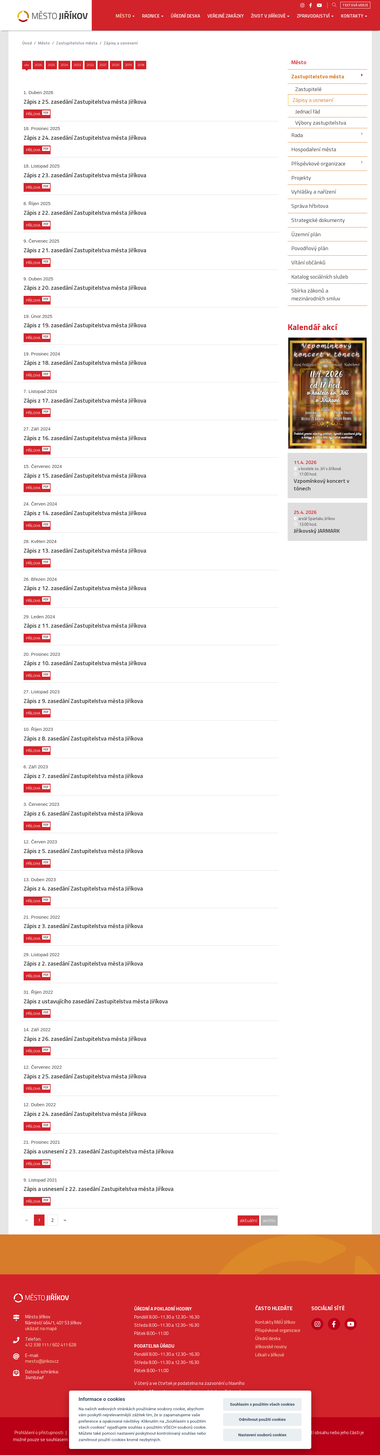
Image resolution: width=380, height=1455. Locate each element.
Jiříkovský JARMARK (317, 531)
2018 (140, 65)
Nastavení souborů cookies (262, 1435)
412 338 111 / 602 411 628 (50, 1344)
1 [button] (323, 441)
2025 (51, 65)
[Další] (65, 1220)
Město (44, 43)
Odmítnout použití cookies (262, 1419)
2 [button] (331, 441)
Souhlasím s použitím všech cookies (262, 1404)
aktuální (248, 1220)
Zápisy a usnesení (120, 43)
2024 (64, 65)
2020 (116, 65)
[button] (125, 20)
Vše (26, 65)
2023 (77, 65)
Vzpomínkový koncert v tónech (321, 484)
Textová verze (355, 5)
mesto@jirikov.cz (42, 1361)
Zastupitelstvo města (76, 43)
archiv (269, 1220)
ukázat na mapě (41, 1328)
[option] (327, 393)
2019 (128, 65)
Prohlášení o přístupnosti (39, 1432)
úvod (27, 43)
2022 (90, 65)
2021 (103, 65)
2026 (38, 65)
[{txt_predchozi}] (26, 1220)
